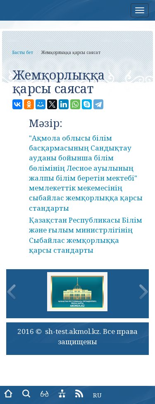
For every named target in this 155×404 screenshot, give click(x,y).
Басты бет (22, 52)
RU (97, 395)
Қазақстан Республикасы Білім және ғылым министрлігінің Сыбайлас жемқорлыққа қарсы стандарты (85, 235)
